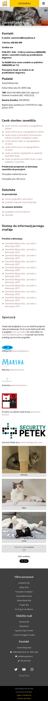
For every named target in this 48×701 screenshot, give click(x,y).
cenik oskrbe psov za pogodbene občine (24, 131)
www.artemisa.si (19, 385)
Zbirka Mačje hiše (24, 600)
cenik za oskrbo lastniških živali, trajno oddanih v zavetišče (23, 160)
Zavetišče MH (24, 583)
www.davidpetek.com (31, 442)
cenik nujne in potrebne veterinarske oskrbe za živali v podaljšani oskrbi (23, 136)
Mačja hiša (24, 675)
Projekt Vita (24, 605)
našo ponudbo (19, 332)
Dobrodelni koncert (24, 596)
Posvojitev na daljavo (24, 591)
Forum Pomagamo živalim (24, 635)
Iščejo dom (24, 587)
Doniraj (24, 3)
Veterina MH (24, 622)
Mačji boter (24, 626)
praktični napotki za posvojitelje (20, 202)
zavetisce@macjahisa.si (13, 334)
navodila (9, 215)
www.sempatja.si (20, 351)
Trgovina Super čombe (24, 630)
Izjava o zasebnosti (24, 695)
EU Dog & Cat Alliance (24, 609)
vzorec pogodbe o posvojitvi (19, 199)
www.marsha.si (17, 369)
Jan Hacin (27, 698)
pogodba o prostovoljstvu (17, 211)
